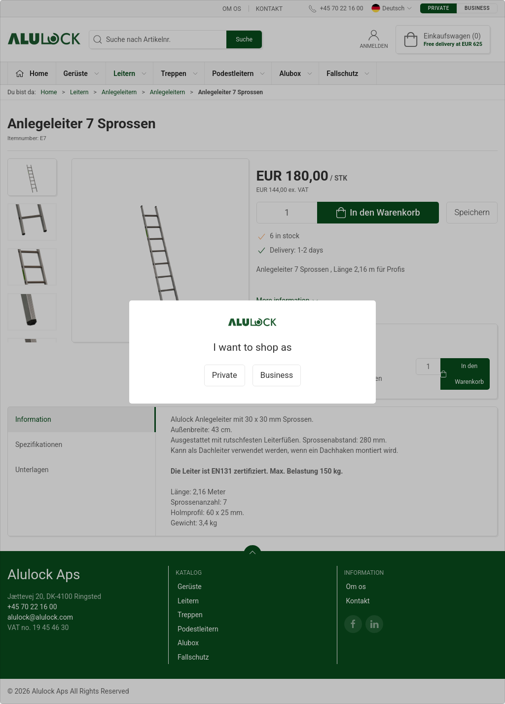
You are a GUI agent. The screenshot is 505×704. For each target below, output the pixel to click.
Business (276, 375)
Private (224, 375)
